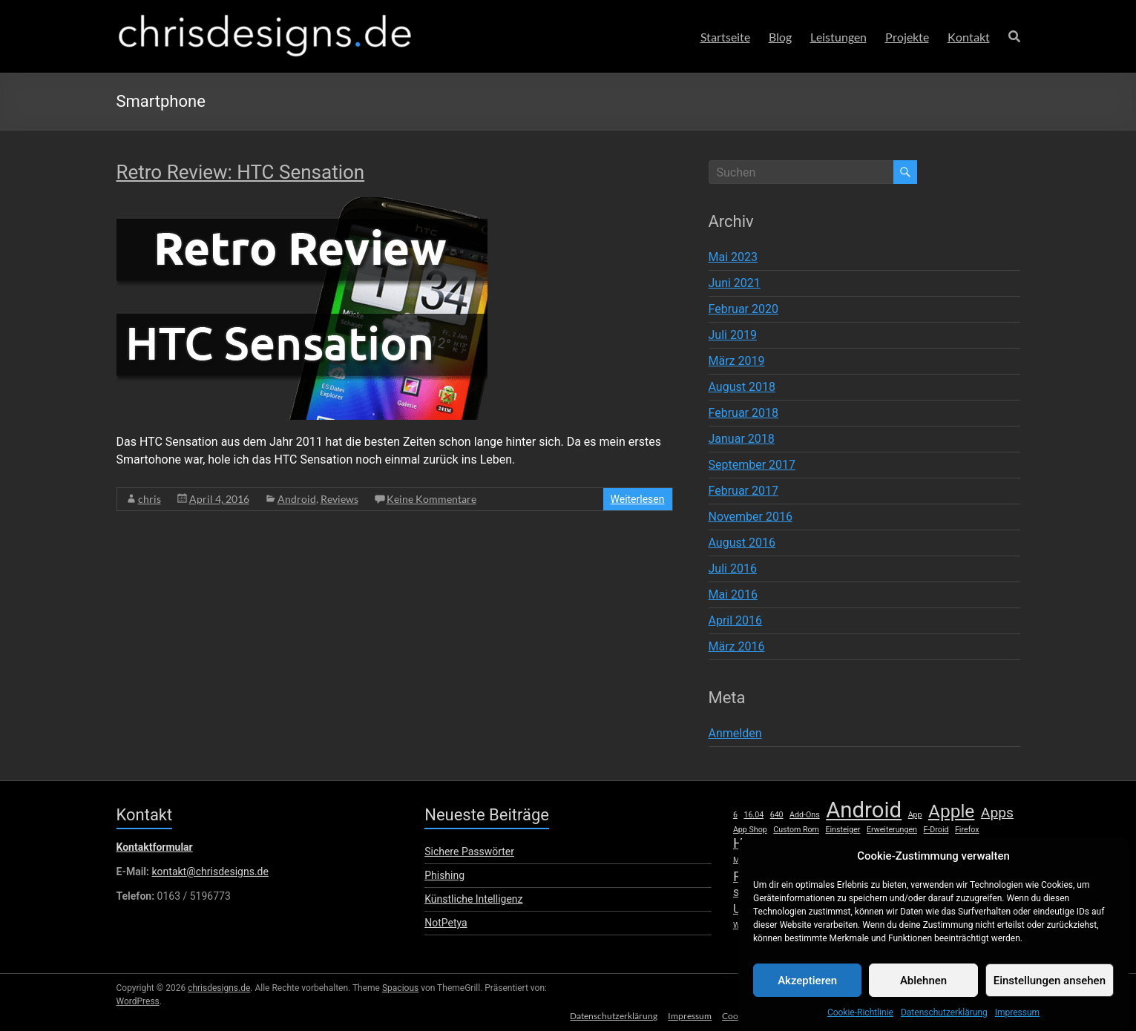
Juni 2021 (735, 283)
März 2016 (737, 646)
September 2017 (752, 465)
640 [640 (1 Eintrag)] (777, 815)
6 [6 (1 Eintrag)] (735, 815)
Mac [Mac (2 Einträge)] (1003, 844)
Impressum (687, 1014)
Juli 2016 (733, 568)
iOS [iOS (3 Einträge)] (833, 843)
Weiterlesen (638, 499)
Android (297, 499)
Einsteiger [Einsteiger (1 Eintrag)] (842, 829)
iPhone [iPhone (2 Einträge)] (868, 844)
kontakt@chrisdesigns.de (209, 871)
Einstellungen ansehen (1050, 995)
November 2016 (750, 517)
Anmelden (735, 733)
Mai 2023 (733, 257)
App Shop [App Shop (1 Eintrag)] (750, 829)
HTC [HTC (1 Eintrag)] (808, 845)
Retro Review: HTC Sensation (240, 172)
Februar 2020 (743, 309)
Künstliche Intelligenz (473, 899)
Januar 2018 (742, 439)
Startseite (725, 37)
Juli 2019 (733, 335)
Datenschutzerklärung (609, 1014)
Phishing (444, 875)
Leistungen (838, 37)
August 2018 (742, 387)
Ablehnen (923, 995)
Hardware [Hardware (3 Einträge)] (764, 843)
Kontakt (969, 37)
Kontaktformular (154, 847)
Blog (780, 37)
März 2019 (737, 361)
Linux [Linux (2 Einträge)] (946, 844)
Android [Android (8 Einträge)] (864, 810)
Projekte (907, 37)
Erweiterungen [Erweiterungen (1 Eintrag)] (892, 829)
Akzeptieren (807, 995)
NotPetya (445, 923)
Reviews (339, 499)
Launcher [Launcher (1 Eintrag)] (909, 845)
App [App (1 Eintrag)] (915, 815)
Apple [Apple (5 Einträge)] (951, 811)
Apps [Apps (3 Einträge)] (997, 813)
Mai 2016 (733, 594)
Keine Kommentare (431, 499)
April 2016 (736, 620)
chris (149, 499)
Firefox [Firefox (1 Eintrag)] (967, 829)
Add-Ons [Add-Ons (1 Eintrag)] (804, 815)
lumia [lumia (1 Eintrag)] (975, 845)
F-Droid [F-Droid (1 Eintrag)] (935, 829)
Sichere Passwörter (469, 851)
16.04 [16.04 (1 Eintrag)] (753, 815)
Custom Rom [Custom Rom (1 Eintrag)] (796, 829)
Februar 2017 (743, 491)
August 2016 (742, 543)
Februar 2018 (743, 413)
